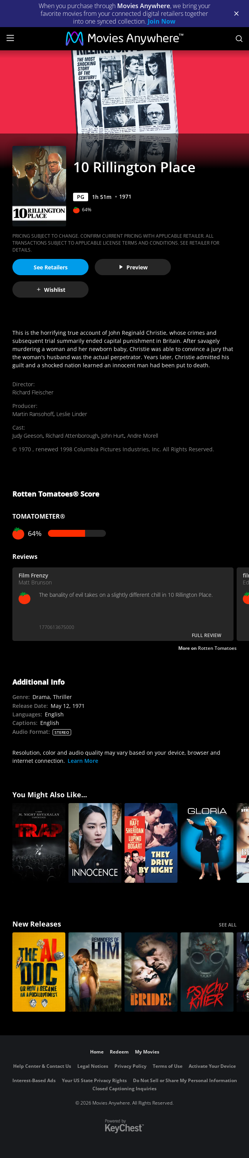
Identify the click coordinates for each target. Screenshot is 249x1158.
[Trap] (38, 843)
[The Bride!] (150, 972)
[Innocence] (94, 843)
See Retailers (51, 267)
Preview (133, 267)
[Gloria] (207, 843)
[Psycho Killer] (207, 972)
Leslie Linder (71, 414)
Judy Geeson (27, 435)
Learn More (83, 760)
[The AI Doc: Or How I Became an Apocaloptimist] (38, 972)
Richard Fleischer (32, 392)
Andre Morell (142, 435)
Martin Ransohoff (32, 414)
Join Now (162, 21)
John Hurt (112, 435)
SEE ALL (228, 925)
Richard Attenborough (72, 435)
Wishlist (50, 289)
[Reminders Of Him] (94, 972)
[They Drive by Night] (150, 843)
